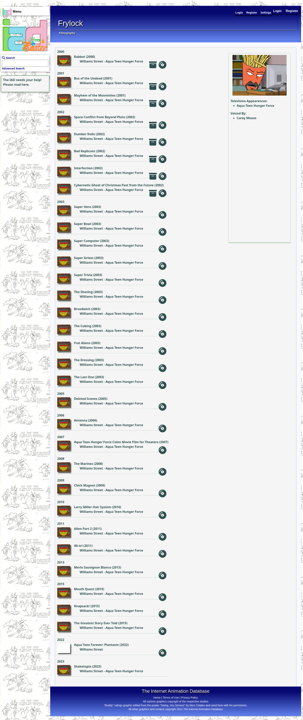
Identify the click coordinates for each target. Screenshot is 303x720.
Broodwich (82, 309)
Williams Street (91, 61)
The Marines (83, 464)
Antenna (80, 420)
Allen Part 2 (83, 529)
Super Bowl (82, 224)
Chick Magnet (84, 485)
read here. (22, 84)
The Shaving (83, 292)
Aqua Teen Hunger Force (124, 61)
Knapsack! (82, 606)
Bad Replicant (84, 151)
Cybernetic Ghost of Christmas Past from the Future (114, 185)
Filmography (67, 33)
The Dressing (84, 360)
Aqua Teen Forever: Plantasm (96, 645)
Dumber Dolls (84, 134)
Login (277, 11)
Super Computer (86, 241)
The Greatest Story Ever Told (95, 623)
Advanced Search (13, 68)
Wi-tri (78, 546)
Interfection (83, 168)
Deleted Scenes (85, 399)
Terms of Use (171, 697)
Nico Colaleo (197, 705)
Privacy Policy (189, 697)
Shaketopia (82, 666)
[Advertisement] (24, 117)
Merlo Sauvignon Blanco (92, 567)
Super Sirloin (84, 258)
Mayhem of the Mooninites (95, 95)
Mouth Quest (84, 589)
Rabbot (79, 57)
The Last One (84, 377)
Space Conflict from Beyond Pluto (99, 117)
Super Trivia (83, 275)
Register (292, 11)
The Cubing (82, 326)
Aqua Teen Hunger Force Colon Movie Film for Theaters (116, 442)
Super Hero (82, 207)
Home (157, 697)
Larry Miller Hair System (92, 507)
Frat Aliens (82, 343)
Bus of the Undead (88, 78)
